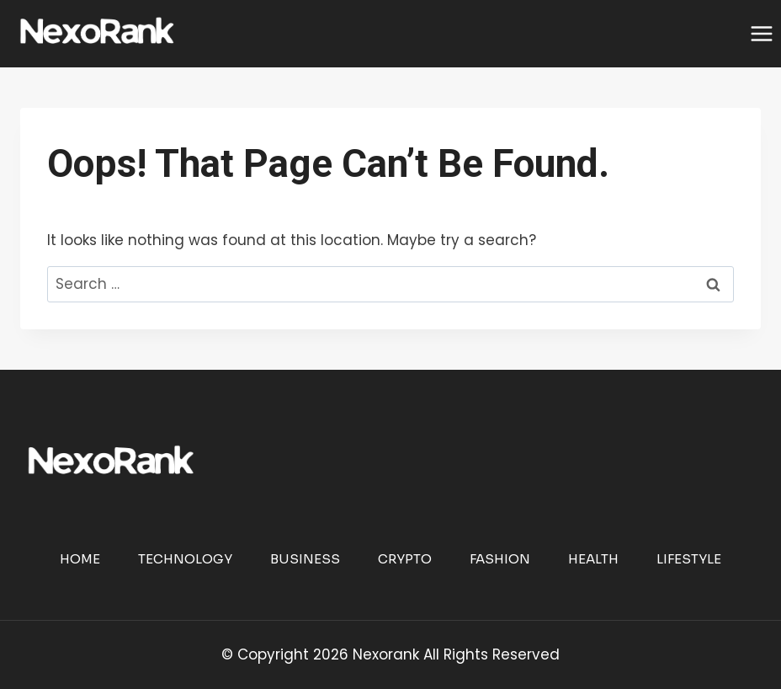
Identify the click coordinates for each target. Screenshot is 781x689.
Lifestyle (688, 559)
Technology (185, 559)
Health (593, 559)
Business (305, 559)
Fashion (500, 559)
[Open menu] (761, 33)
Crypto (405, 559)
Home (80, 559)
